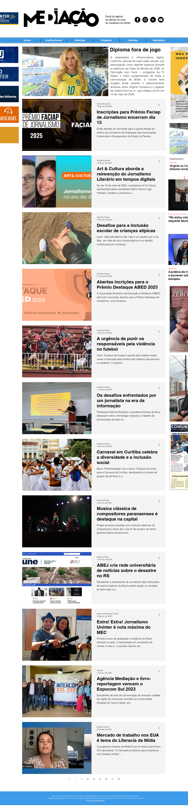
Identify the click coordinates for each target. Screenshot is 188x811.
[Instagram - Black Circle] (145, 20)
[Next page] (112, 779)
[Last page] (118, 779)
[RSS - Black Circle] (153, 20)
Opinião (173, 162)
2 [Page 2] (87, 779)
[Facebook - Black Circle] (137, 20)
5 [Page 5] (106, 779)
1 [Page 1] (185, 178)
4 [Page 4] (100, 779)
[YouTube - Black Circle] (161, 20)
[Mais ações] (160, 105)
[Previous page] (178, 178)
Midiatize (172, 268)
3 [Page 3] (94, 779)
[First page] (172, 178)
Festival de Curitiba (177, 214)
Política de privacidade (95, 800)
